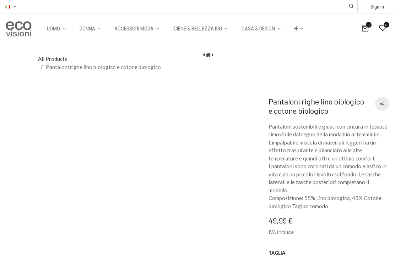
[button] (351, 6)
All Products (52, 59)
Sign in (377, 7)
